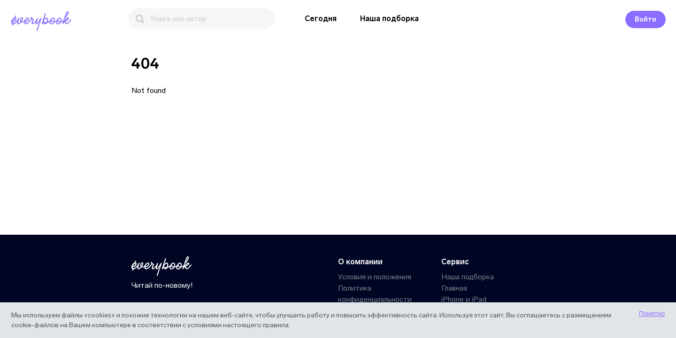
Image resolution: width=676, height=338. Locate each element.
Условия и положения (374, 276)
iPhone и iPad (463, 299)
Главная (454, 288)
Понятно (652, 313)
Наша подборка (389, 18)
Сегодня (321, 18)
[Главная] (43, 21)
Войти (645, 19)
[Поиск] (201, 18)
